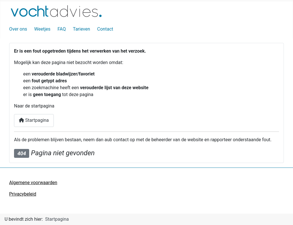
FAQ (62, 29)
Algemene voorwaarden (33, 182)
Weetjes (42, 29)
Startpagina (34, 120)
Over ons (18, 29)
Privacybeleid (22, 194)
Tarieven (81, 29)
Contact (105, 29)
